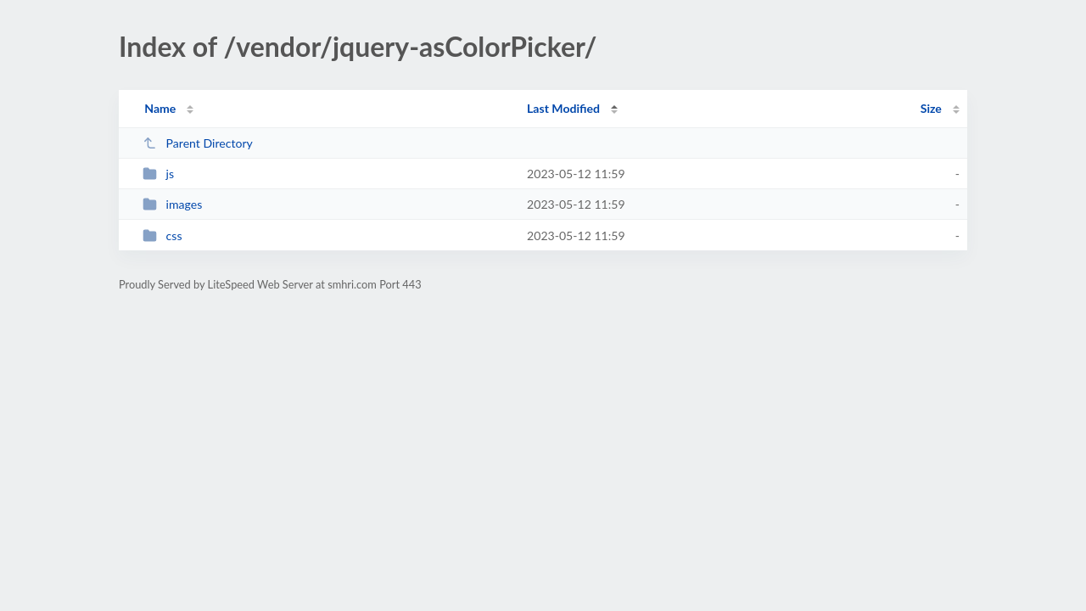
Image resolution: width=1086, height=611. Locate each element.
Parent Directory (198, 143)
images (172, 204)
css (162, 235)
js (158, 173)
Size (931, 108)
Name (160, 108)
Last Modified (563, 108)
